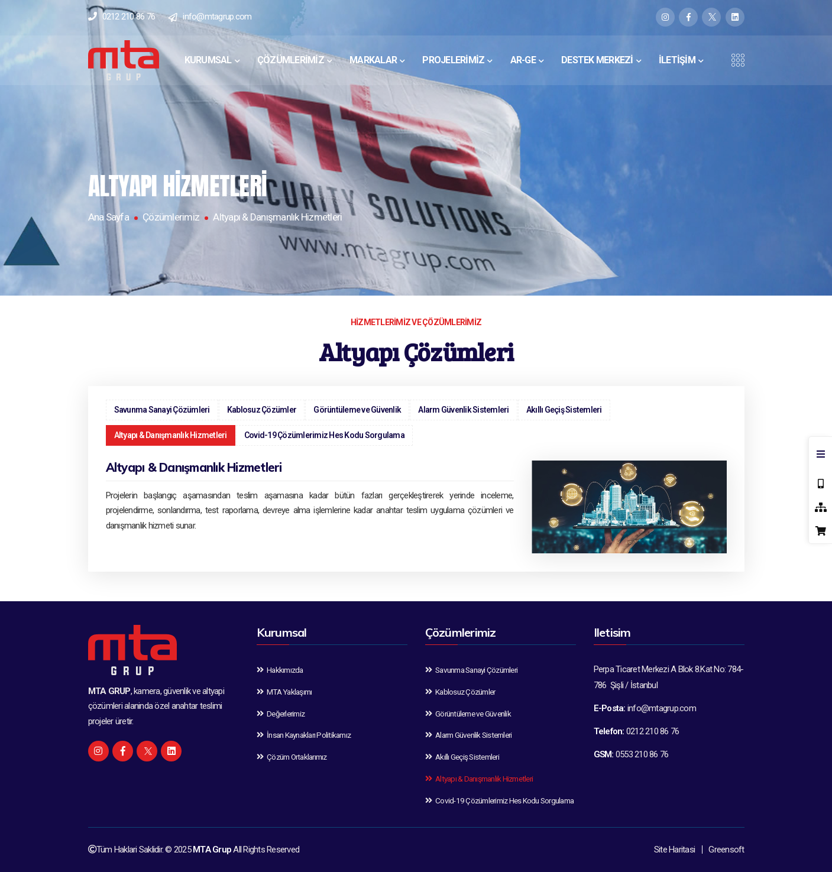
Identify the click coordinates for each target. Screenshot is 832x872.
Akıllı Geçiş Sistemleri (564, 409)
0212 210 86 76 (129, 16)
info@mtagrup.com (217, 16)
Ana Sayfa (108, 217)
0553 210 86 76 (642, 754)
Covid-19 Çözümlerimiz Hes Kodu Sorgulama (324, 435)
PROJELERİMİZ (453, 60)
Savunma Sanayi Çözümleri (162, 409)
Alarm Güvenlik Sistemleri (463, 409)
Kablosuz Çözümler (261, 409)
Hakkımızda (280, 670)
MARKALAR (373, 60)
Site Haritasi (674, 849)
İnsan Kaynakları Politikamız (304, 735)
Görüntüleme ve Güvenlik (357, 409)
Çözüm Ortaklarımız (292, 756)
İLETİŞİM (677, 60)
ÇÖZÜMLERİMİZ (290, 60)
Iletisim (612, 632)
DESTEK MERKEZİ (597, 60)
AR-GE (523, 60)
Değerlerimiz (281, 713)
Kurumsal (282, 632)
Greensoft (726, 849)
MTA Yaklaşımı (284, 691)
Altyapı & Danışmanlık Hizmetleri (170, 435)
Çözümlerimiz (171, 217)
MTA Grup (212, 849)
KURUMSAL (208, 60)
